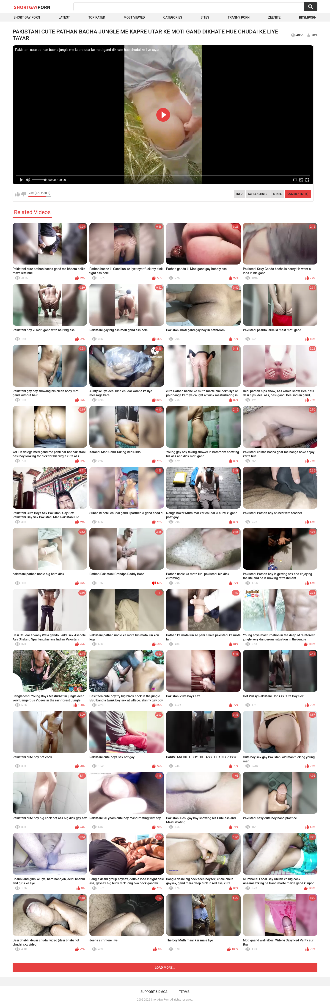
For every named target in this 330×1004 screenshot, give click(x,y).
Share (277, 194)
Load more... (165, 967)
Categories (172, 17)
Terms (184, 992)
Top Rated (96, 17)
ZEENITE (274, 17)
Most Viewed (134, 17)
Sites (205, 17)
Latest (64, 17)
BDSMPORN (307, 17)
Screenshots (257, 194)
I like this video (17, 194)
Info (239, 194)
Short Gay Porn (27, 17)
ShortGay (32, 7)
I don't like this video (23, 194)
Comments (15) (297, 194)
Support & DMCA (153, 992)
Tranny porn (239, 17)
